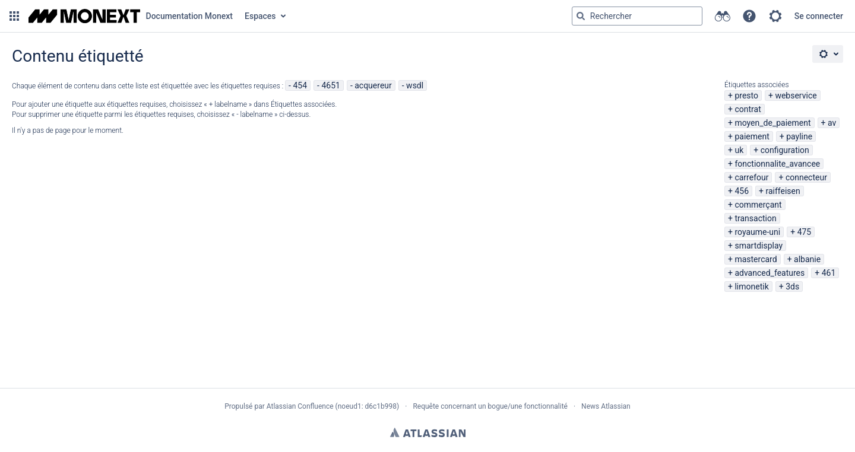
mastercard (755, 259)
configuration (785, 150)
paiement (751, 136)
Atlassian (428, 432)
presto (746, 95)
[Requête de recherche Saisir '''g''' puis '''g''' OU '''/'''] (637, 16)
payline (799, 136)
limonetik (751, 286)
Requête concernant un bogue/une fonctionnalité (490, 406)
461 (829, 273)
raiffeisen (782, 191)
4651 (330, 85)
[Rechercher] (580, 16)
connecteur (806, 177)
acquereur (373, 85)
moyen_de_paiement (772, 123)
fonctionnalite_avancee (777, 163)
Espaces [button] (260, 16)
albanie (807, 259)
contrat (747, 109)
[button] (14, 16)
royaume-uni (757, 232)
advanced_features (769, 273)
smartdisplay (758, 245)
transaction (755, 218)
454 (300, 85)
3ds (792, 286)
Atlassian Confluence (300, 406)
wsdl (414, 85)
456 (741, 191)
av (832, 123)
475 (804, 232)
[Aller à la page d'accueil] (131, 16)
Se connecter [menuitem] (818, 16)
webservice (795, 95)
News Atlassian (606, 406)
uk (738, 150)
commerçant (757, 204)
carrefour (751, 177)
